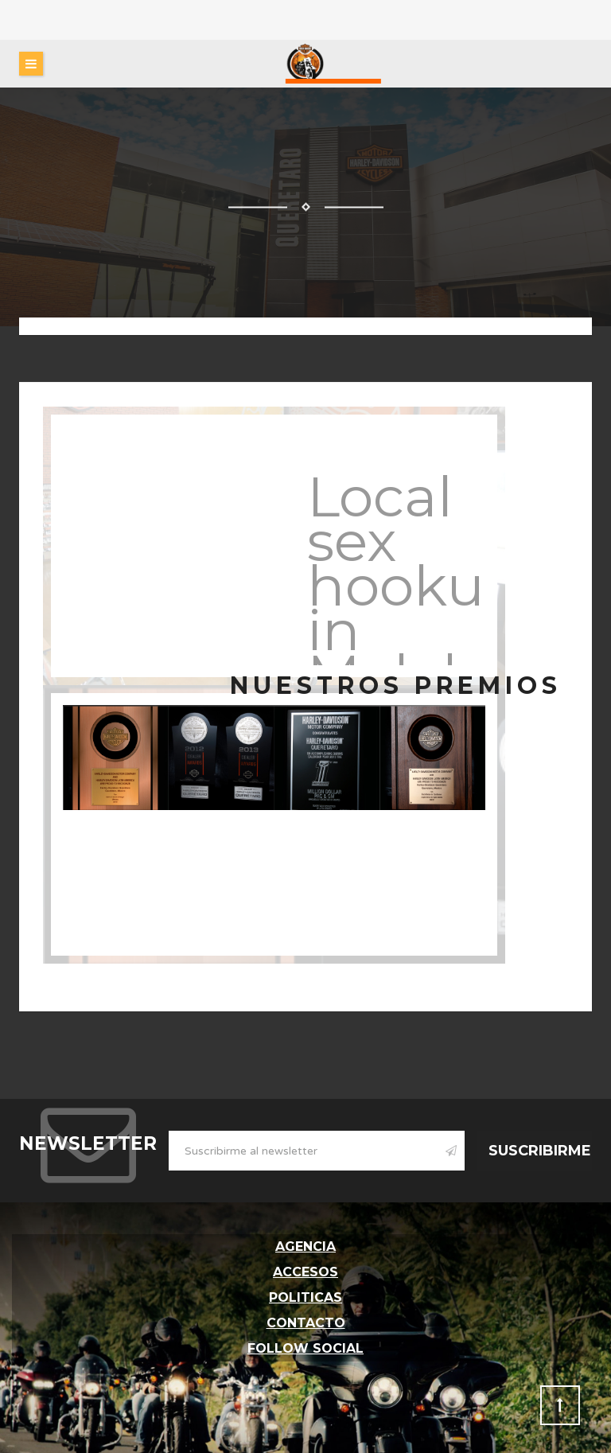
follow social (305, 1348)
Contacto (306, 1322)
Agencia (305, 1246)
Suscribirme (539, 1150)
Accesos (305, 1272)
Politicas (305, 1297)
